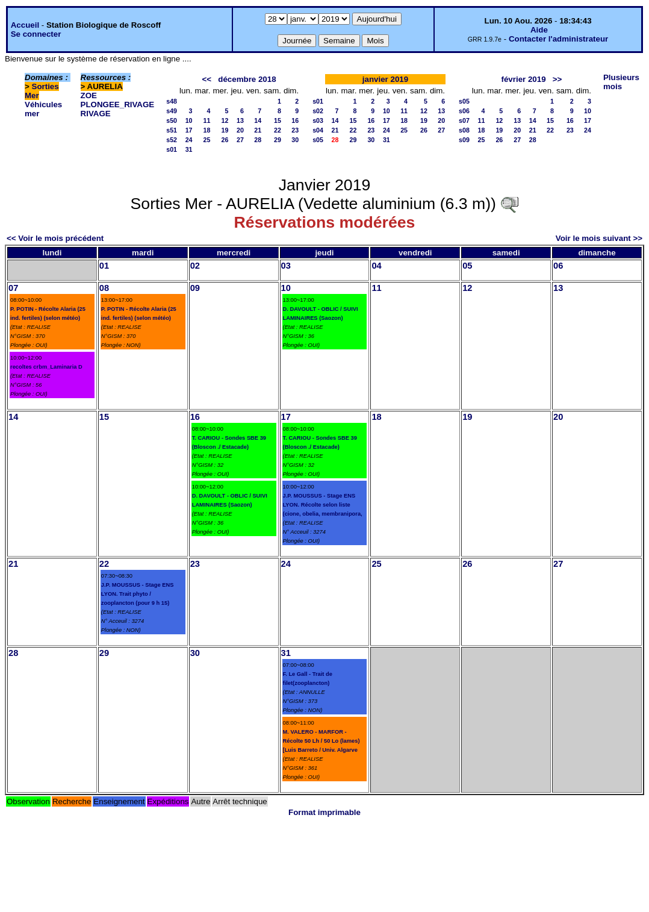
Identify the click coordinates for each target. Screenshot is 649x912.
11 (207, 120)
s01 (171, 149)
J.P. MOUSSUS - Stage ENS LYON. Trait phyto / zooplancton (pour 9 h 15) (137, 594)
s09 (464, 139)
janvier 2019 (385, 79)
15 (277, 120)
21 (257, 130)
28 (257, 139)
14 (257, 120)
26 (225, 139)
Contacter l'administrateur (558, 38)
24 (189, 139)
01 (104, 265)
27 (240, 139)
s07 (464, 120)
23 (295, 130)
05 (467, 265)
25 (207, 139)
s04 (317, 130)
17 (189, 130)
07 (13, 288)
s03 (317, 120)
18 (207, 130)
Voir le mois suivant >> (599, 238)
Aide (539, 29)
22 (277, 130)
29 (277, 139)
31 (189, 149)
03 (286, 265)
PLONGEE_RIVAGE (118, 104)
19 (225, 130)
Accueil (25, 25)
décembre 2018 (247, 79)
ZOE (89, 95)
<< (207, 79)
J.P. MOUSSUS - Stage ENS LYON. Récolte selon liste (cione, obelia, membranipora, (322, 505)
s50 (171, 120)
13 (240, 120)
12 (225, 120)
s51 (171, 130)
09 (195, 288)
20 (240, 130)
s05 (317, 139)
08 (104, 288)
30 (295, 139)
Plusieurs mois (621, 82)
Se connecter (36, 34)
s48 (171, 101)
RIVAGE (96, 113)
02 (195, 265)
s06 (464, 110)
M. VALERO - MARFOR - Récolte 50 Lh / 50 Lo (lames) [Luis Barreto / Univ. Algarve (321, 741)
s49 (171, 110)
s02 (317, 110)
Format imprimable (324, 812)
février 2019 (524, 79)
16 (295, 120)
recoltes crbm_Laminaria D (46, 367)
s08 (464, 130)
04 (376, 265)
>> (557, 79)
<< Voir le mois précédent (55, 238)
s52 (171, 139)
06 (558, 265)
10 (189, 120)
